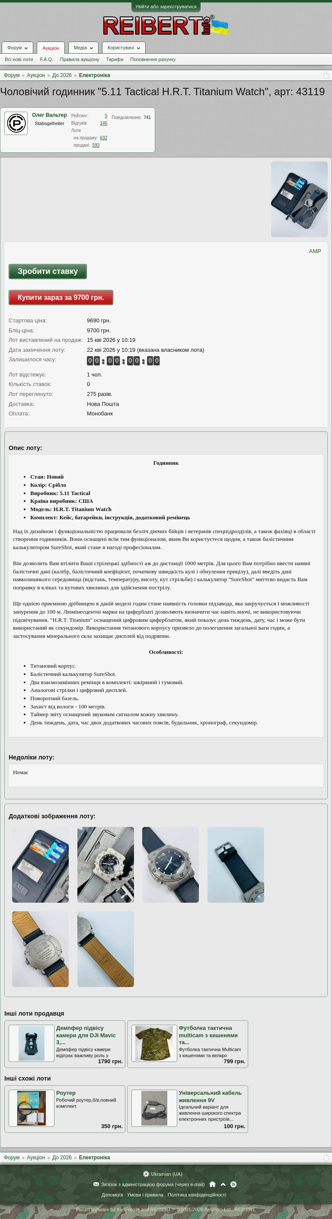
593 (96, 145)
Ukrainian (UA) (166, 1174)
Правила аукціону (79, 59)
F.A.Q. (46, 59)
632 (104, 137)
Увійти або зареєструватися (166, 6)
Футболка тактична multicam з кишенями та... (208, 1035)
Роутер (66, 1093)
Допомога (112, 1194)
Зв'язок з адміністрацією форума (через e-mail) (153, 1184)
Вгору (223, 1184)
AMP (315, 251)
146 (104, 123)
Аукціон (50, 48)
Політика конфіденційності (197, 1194)
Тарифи (115, 59)
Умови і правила (145, 1194)
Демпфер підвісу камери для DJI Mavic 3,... (86, 1035)
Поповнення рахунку (153, 59)
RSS (233, 1184)
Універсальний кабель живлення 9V (210, 1096)
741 (147, 117)
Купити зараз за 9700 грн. (61, 297)
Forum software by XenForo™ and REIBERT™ (166, 1209)
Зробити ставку (48, 271)
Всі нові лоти (19, 59)
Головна (212, 1184)
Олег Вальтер (49, 115)
